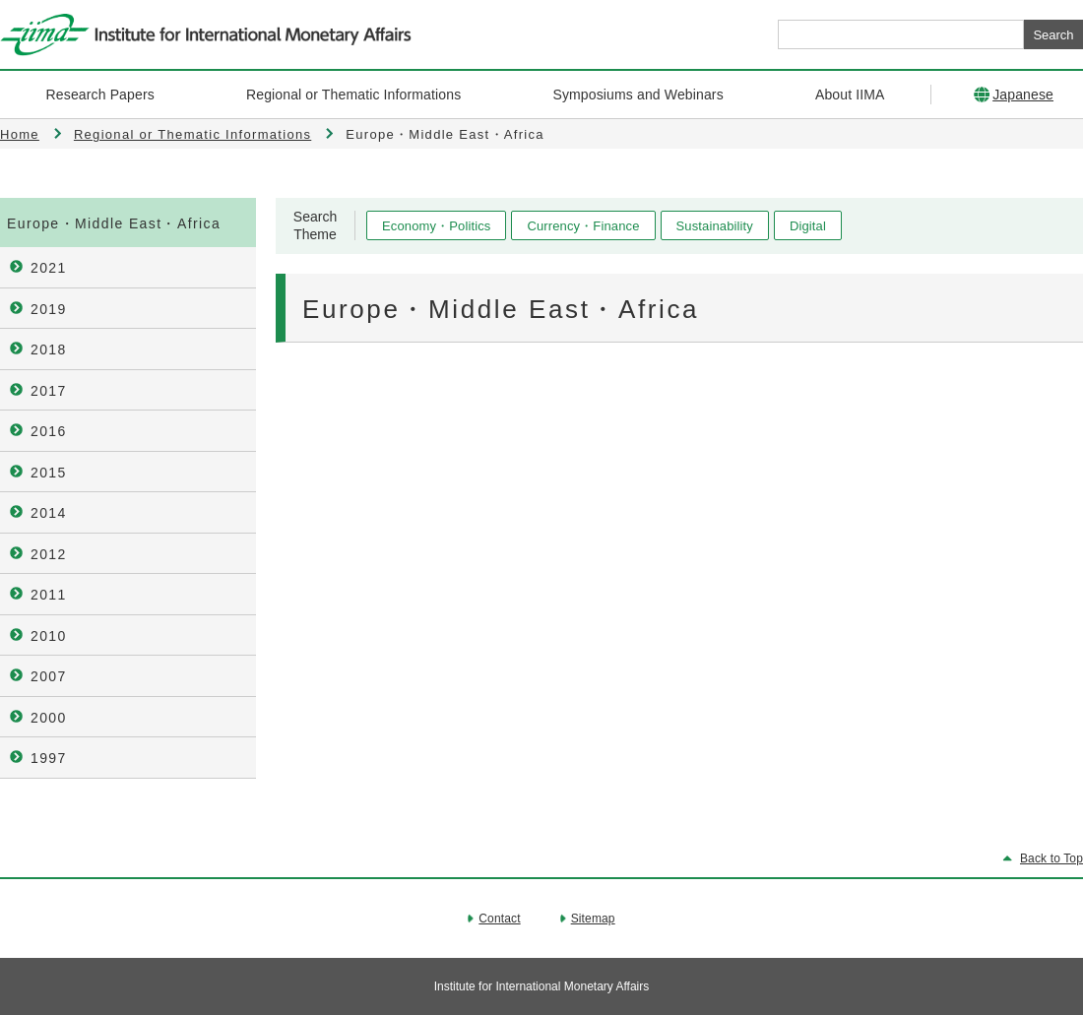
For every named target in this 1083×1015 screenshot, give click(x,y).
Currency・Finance (583, 226)
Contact (499, 918)
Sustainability (714, 226)
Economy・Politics (436, 226)
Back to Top (1051, 858)
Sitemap (593, 918)
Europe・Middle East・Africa (114, 223)
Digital (808, 226)
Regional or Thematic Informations (192, 134)
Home (19, 134)
